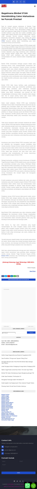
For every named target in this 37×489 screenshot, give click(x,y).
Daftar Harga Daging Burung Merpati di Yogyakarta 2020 (16, 355)
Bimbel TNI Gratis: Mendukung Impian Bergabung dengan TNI (17, 373)
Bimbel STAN (5, 255)
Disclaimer (16, 486)
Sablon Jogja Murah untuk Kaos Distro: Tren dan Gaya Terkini (17, 369)
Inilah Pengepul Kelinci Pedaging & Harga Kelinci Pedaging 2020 (18, 366)
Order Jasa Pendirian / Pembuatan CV (11, 376)
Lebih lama (30, 326)
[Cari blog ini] (8, 333)
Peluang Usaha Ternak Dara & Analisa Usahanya (13, 386)
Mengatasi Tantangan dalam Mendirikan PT (12, 379)
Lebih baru (6, 326)
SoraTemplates (10, 484)
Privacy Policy (11, 486)
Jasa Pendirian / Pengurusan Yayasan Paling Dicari (14, 358)
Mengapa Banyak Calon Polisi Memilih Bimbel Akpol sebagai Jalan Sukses (17, 362)
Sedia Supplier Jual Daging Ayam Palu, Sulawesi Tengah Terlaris (17, 383)
